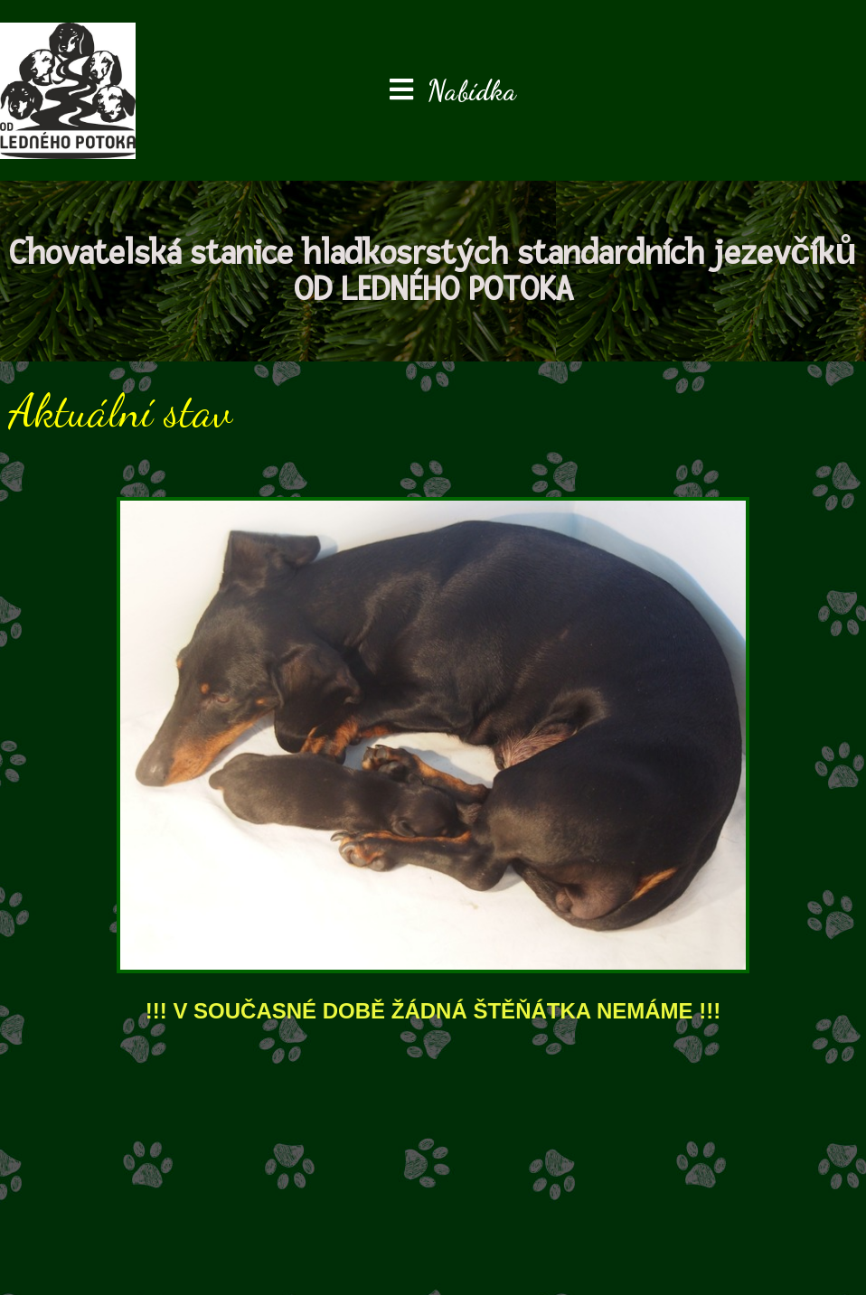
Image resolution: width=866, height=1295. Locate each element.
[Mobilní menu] (453, 90)
